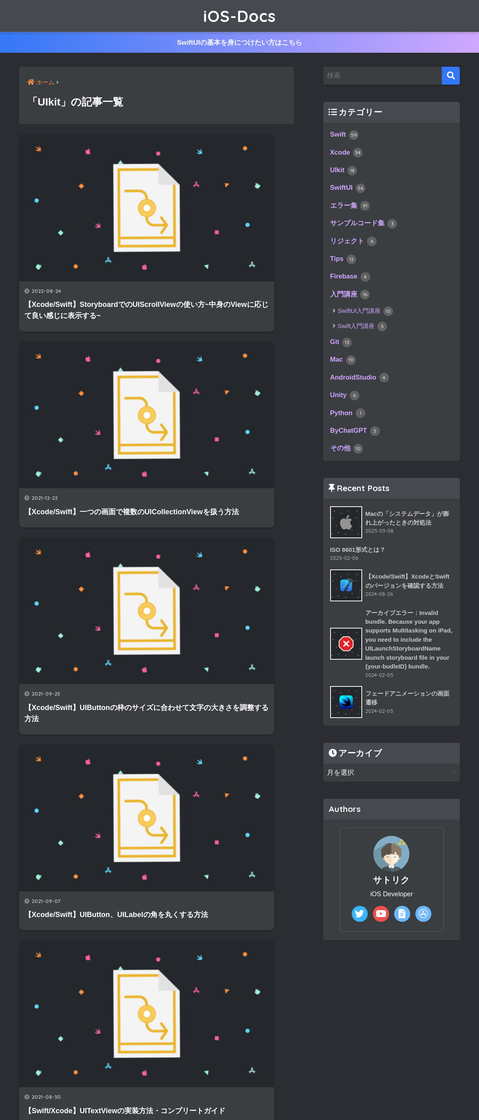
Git (341, 347)
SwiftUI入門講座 (365, 316)
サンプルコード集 (363, 227)
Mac (343, 366)
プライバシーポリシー (272, 1096)
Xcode (347, 154)
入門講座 (350, 299)
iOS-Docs (239, 16)
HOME (239, 1079)
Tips (343, 263)
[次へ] (188, 891)
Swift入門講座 (362, 331)
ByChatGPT (355, 439)
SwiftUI (348, 190)
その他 (346, 457)
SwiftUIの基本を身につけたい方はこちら (240, 43)
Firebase (350, 281)
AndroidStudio (360, 384)
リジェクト (353, 245)
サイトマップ (207, 1096)
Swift (344, 136)
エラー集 (350, 208)
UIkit (344, 172)
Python (348, 421)
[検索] (451, 76)
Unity (345, 402)
